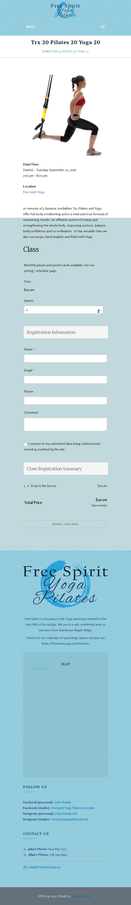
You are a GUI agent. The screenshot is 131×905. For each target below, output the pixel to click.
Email (29, 370)
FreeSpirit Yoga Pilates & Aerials (73, 808)
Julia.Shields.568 (66, 813)
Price (27, 281)
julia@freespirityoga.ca (44, 867)
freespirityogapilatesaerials (70, 819)
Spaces (29, 300)
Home (46, 51)
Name (29, 349)
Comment (31, 412)
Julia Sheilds (62, 802)
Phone (28, 391)
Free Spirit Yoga (33, 192)
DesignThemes (81, 896)
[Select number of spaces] (63, 310)
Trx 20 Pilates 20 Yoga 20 (71, 51)
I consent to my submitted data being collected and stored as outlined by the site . (62, 446)
